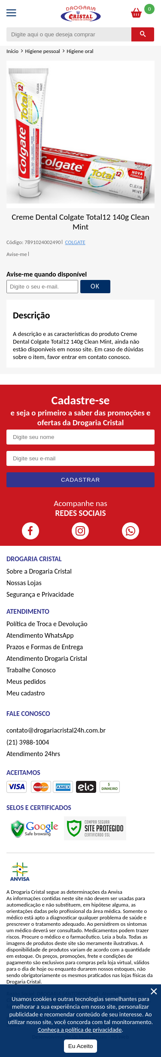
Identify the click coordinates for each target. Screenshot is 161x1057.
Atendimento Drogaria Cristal (46, 658)
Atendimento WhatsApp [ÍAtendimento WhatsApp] (40, 635)
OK (95, 286)
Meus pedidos (26, 681)
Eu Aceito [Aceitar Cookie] (80, 1046)
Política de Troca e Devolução (47, 624)
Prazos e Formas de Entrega (44, 647)
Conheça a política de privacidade (80, 1029)
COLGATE (75, 242)
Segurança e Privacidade (40, 594)
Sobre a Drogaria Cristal (39, 571)
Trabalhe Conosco (31, 670)
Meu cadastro (25, 693)
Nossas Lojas (24, 583)
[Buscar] (142, 34)
